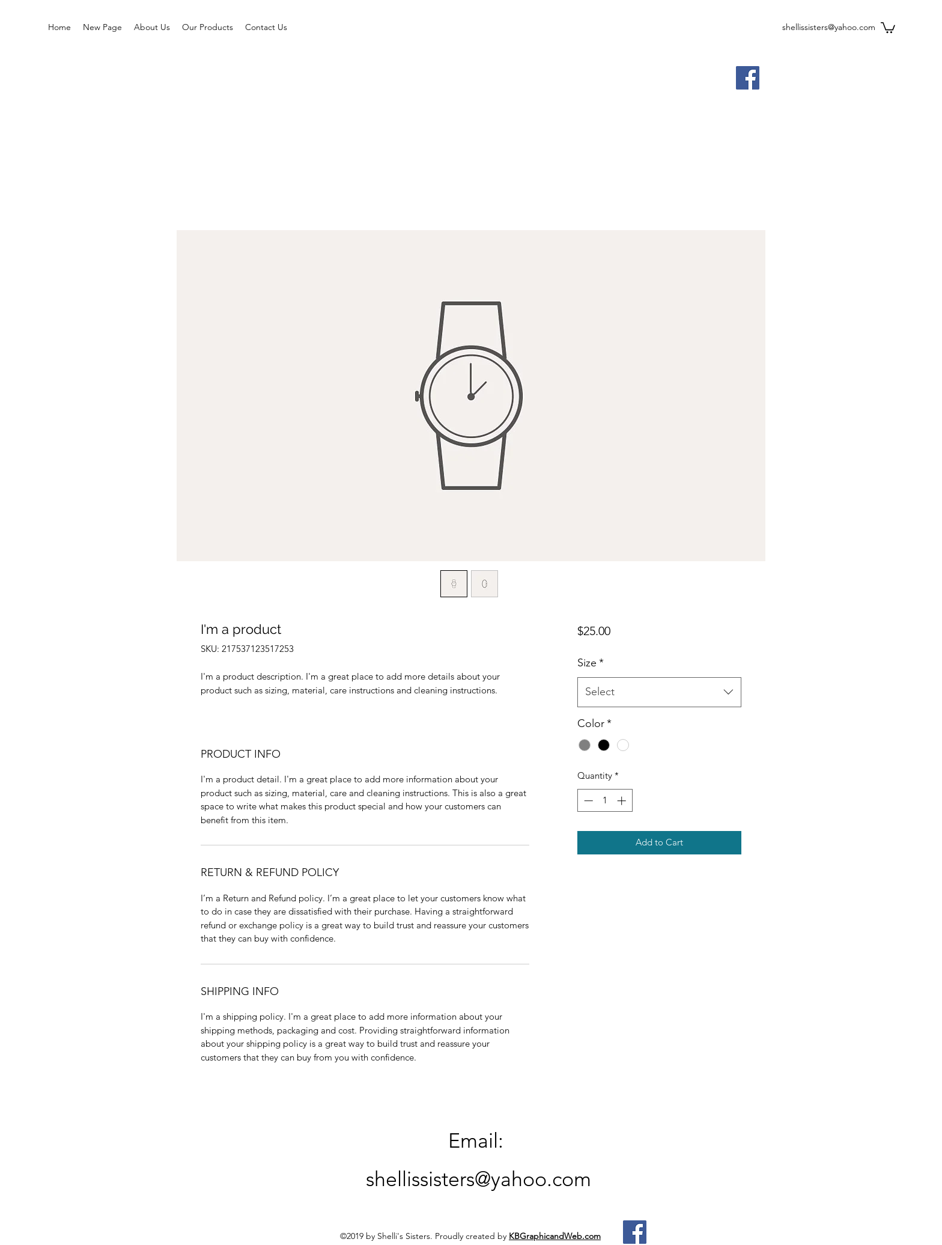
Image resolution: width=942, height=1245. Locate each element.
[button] (888, 27)
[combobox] (659, 692)
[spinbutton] (605, 801)
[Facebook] (747, 78)
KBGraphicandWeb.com (555, 1236)
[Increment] (623, 801)
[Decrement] (587, 801)
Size (590, 662)
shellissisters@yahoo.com (828, 27)
